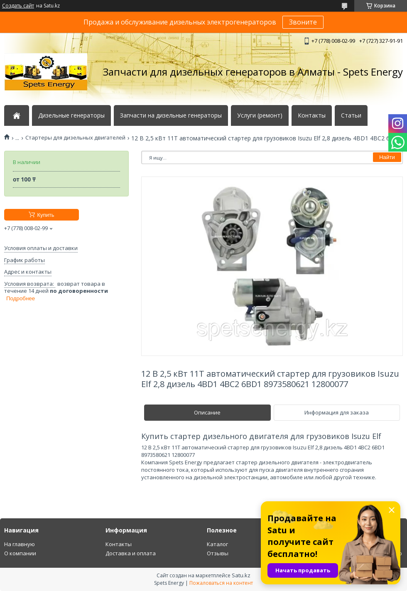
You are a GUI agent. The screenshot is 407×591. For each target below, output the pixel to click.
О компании (20, 553)
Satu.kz (241, 575)
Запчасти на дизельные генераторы (171, 115)
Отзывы (217, 553)
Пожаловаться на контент (221, 582)
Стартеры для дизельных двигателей (75, 137)
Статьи (351, 115)
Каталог (217, 544)
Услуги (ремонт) (259, 115)
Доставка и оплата (130, 553)
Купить (45, 215)
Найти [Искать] (387, 157)
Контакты (312, 115)
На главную (19, 544)
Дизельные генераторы (71, 115)
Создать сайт (18, 6)
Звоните (303, 22)
